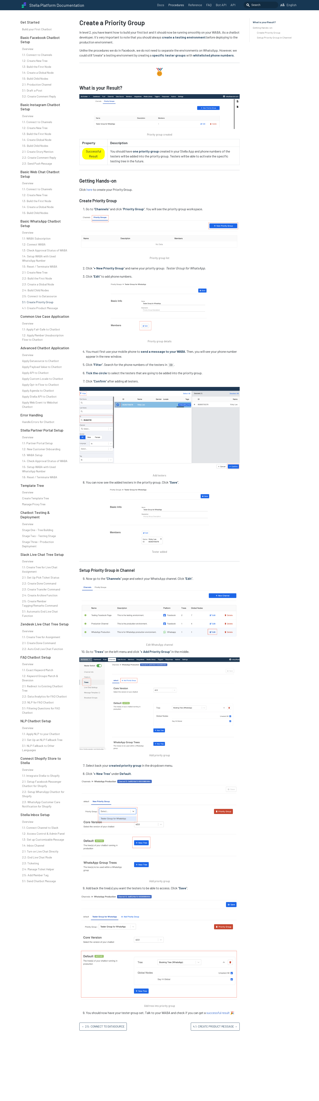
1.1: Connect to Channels (37, 55)
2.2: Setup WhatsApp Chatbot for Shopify (43, 794)
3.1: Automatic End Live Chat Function (40, 613)
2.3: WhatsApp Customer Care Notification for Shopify (41, 804)
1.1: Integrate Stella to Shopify (41, 775)
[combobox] (261, 5)
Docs (160, 5)
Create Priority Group (268, 32)
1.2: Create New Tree (34, 60)
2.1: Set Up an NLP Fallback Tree (42, 740)
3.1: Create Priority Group (37, 302)
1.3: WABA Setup (32, 455)
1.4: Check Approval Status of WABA (44, 461)
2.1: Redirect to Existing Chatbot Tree (42, 688)
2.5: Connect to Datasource (39, 296)
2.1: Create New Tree (34, 272)
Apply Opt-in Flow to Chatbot (40, 384)
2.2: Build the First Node (37, 278)
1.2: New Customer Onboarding (41, 449)
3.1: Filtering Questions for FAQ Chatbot (41, 710)
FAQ (209, 5)
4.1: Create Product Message (40, 308)
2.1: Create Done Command (39, 643)
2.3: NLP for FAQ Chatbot (38, 702)
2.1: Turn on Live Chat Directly (40, 851)
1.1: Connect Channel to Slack (40, 827)
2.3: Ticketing (30, 863)
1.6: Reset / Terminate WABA (39, 477)
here (89, 189)
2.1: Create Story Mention (37, 151)
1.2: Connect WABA (34, 244)
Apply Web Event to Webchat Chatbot (40, 404)
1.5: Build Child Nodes (35, 78)
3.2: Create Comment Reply (39, 96)
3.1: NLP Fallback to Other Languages (38, 748)
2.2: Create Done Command (39, 583)
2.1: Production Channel (36, 84)
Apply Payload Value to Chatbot (42, 367)
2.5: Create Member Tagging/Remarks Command (40, 603)
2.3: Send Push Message (37, 163)
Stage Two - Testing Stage (39, 536)
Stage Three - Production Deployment (38, 544)
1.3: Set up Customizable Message (43, 839)
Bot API (221, 5)
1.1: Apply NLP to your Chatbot (41, 734)
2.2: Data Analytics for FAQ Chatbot (44, 696)
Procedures (176, 5)
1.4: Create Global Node (36, 139)
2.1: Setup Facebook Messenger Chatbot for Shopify (41, 784)
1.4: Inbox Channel (33, 845)
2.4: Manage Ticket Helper (38, 869)
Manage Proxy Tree (33, 504)
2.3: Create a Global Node (38, 284)
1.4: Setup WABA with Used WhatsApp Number (39, 258)
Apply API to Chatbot (35, 372)
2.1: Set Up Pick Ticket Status (40, 577)
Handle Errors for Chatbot (38, 422)
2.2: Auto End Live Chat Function (42, 649)
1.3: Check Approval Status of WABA (44, 250)
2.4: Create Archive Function (39, 595)
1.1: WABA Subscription (36, 238)
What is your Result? (264, 22)
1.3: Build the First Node (36, 66)
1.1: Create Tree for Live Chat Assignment (39, 569)
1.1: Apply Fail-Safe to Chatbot (41, 329)
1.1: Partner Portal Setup (37, 443)
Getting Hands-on (262, 27)
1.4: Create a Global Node (38, 72)
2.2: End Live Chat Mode (37, 857)
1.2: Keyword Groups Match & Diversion (40, 678)
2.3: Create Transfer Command (41, 589)
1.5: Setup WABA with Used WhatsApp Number (39, 469)
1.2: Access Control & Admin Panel (43, 833)
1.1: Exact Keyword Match (37, 670)
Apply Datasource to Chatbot (40, 361)
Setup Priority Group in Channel (274, 37)
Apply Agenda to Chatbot (38, 390)
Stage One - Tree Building (37, 530)
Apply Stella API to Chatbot (39, 396)
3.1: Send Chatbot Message (39, 881)
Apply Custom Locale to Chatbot (42, 378)
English (288, 5)
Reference (195, 5)
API (232, 5)
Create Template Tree (35, 498)
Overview (27, 49)
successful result (218, 1013)
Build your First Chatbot (37, 29)
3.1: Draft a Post (32, 90)
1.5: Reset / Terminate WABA (39, 266)
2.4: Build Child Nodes (35, 290)
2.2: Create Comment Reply (39, 157)
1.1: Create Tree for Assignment (41, 637)
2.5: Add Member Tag (35, 875)
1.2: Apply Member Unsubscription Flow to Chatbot (43, 337)
